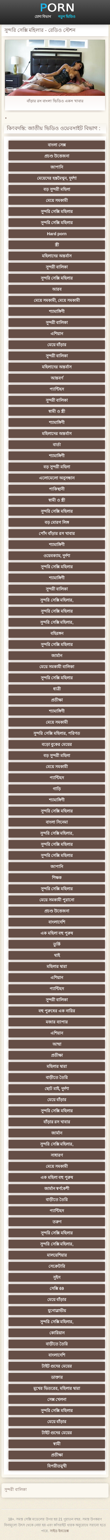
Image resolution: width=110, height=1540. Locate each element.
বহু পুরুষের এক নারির (56, 1011)
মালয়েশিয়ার (57, 1255)
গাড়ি (57, 789)
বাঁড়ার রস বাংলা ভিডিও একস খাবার (55, 101)
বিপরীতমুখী (57, 1466)
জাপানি (56, 167)
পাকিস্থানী (57, 489)
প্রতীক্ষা (57, 700)
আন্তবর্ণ (57, 378)
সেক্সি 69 (57, 1288)
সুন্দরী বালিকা (57, 267)
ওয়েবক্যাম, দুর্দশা (56, 555)
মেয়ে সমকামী (57, 200)
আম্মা (57, 1044)
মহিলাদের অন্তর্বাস (57, 256)
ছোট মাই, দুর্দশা (57, 1088)
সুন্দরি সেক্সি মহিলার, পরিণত (56, 733)
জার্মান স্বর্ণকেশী (57, 1188)
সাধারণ (57, 1155)
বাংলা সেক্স (57, 145)
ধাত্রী (57, 689)
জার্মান (56, 655)
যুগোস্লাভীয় (57, 1310)
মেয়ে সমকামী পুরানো (56, 900)
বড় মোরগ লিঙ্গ (57, 522)
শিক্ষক (57, 877)
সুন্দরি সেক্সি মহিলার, (57, 600)
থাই (57, 955)
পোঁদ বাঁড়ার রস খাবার (57, 533)
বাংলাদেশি (56, 922)
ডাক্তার (57, 1377)
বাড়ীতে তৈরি (57, 1077)
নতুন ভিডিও (66, 17)
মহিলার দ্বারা (57, 966)
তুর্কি (56, 944)
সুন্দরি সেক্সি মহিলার (57, 211)
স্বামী (56, 1444)
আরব (57, 289)
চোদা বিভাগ (43, 17)
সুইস (56, 1277)
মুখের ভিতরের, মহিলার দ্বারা (56, 1388)
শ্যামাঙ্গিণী (57, 311)
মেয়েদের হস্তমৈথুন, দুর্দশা (57, 178)
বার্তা (57, 444)
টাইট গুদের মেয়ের (57, 1366)
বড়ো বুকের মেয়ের (57, 744)
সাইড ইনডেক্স (59, 1531)
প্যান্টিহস (57, 389)
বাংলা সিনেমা (57, 822)
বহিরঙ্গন (56, 633)
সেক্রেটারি (56, 1266)
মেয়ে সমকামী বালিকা (56, 666)
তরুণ (57, 1221)
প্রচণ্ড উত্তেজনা (57, 156)
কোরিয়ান (57, 1333)
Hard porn (57, 233)
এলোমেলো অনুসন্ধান (57, 478)
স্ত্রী (57, 244)
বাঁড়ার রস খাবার (56, 1122)
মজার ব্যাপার (57, 1022)
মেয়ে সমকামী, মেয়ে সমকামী (57, 300)
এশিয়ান (56, 333)
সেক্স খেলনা (57, 1399)
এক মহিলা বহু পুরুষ (56, 933)
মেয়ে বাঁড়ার (57, 344)
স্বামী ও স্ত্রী (56, 411)
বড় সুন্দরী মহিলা (56, 189)
